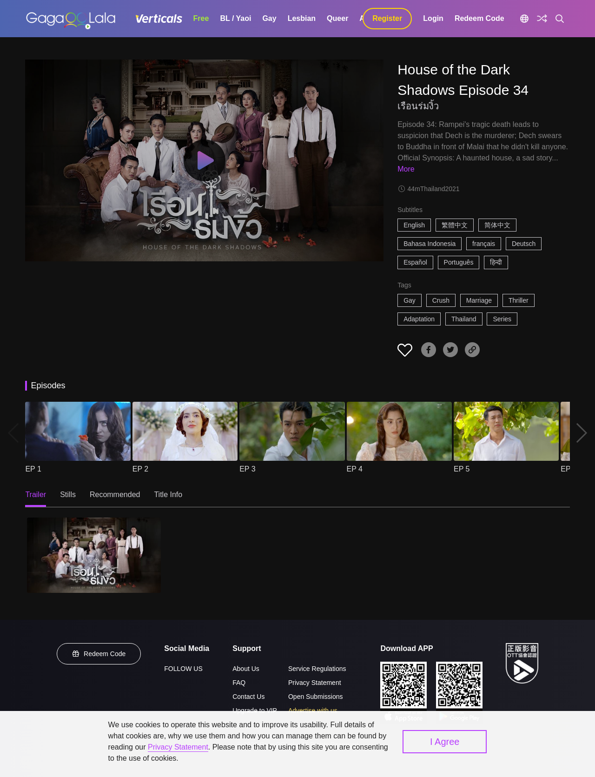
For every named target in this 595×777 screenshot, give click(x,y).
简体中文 (497, 225)
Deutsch (524, 243)
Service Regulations (317, 668)
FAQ (238, 682)
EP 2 (140, 469)
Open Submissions (315, 696)
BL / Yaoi (235, 18)
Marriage (479, 300)
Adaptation (419, 319)
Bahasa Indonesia (429, 243)
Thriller (519, 300)
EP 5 (461, 469)
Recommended (115, 494)
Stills (68, 494)
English (414, 225)
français (483, 243)
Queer (337, 18)
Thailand (463, 319)
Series (502, 319)
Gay (269, 18)
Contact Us (248, 696)
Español (415, 262)
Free (201, 18)
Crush (441, 300)
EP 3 (247, 469)
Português (459, 262)
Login (433, 18)
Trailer (35, 494)
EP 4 (355, 469)
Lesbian (302, 18)
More (405, 169)
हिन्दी (496, 262)
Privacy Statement (314, 682)
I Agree (444, 742)
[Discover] (542, 18)
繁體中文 (455, 225)
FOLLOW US (183, 668)
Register (387, 18)
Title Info (168, 494)
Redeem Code (479, 18)
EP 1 (33, 469)
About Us (245, 668)
